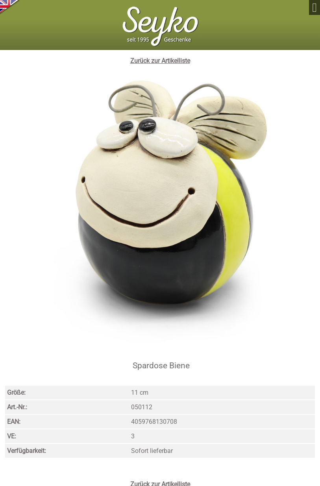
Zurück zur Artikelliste (160, 61)
